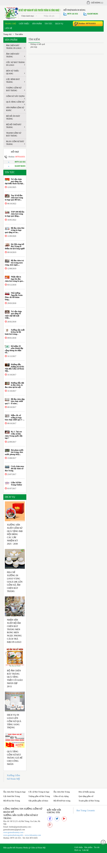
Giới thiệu (24, 24)
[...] (49, 16)
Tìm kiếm (19, 34)
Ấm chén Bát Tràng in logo (15, 46)
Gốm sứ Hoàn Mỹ (38, 848)
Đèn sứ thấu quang (15, 72)
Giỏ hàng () (95, 3)
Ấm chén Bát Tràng (15, 55)
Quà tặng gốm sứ (15, 103)
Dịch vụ (59, 24)
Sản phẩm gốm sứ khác (15, 109)
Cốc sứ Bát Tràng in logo (15, 63)
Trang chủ (10, 24)
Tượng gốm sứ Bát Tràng (15, 89)
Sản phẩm (37, 24)
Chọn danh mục (29, 16)
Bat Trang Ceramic (85, 810)
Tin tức (48, 24)
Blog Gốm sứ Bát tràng (15, 142)
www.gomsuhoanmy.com (13, 832)
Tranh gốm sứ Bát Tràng (13, 134)
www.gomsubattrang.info (13, 835)
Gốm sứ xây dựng (15, 97)
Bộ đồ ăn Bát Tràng (13, 117)
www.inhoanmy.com (33, 835)
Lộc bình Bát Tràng (15, 80)
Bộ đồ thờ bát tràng (15, 126)
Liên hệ (8, 28)
